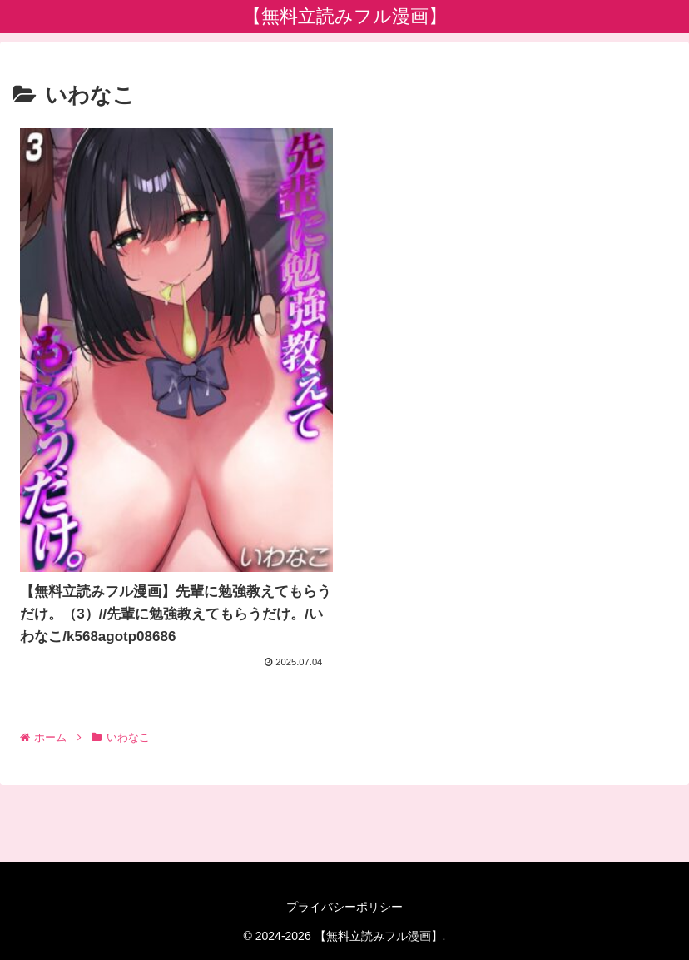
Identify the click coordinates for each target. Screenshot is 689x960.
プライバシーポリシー (344, 906)
